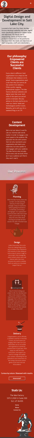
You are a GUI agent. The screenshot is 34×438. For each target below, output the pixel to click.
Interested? (17, 378)
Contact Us (17, 410)
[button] (30, 3)
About (17, 407)
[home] (4, 4)
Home (17, 405)
